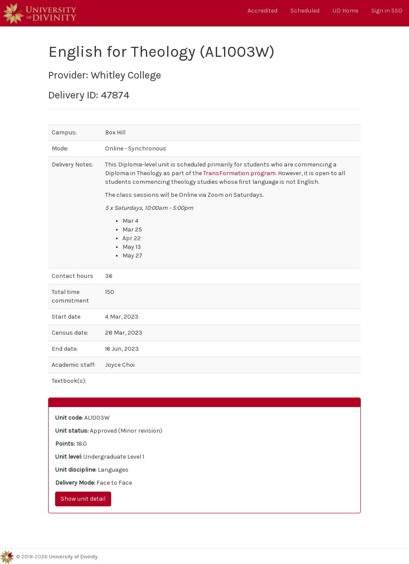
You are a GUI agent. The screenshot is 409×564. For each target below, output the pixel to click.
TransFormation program (239, 173)
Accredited (262, 10)
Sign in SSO (386, 10)
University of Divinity (73, 557)
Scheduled (305, 10)
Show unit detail (83, 498)
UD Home (345, 10)
